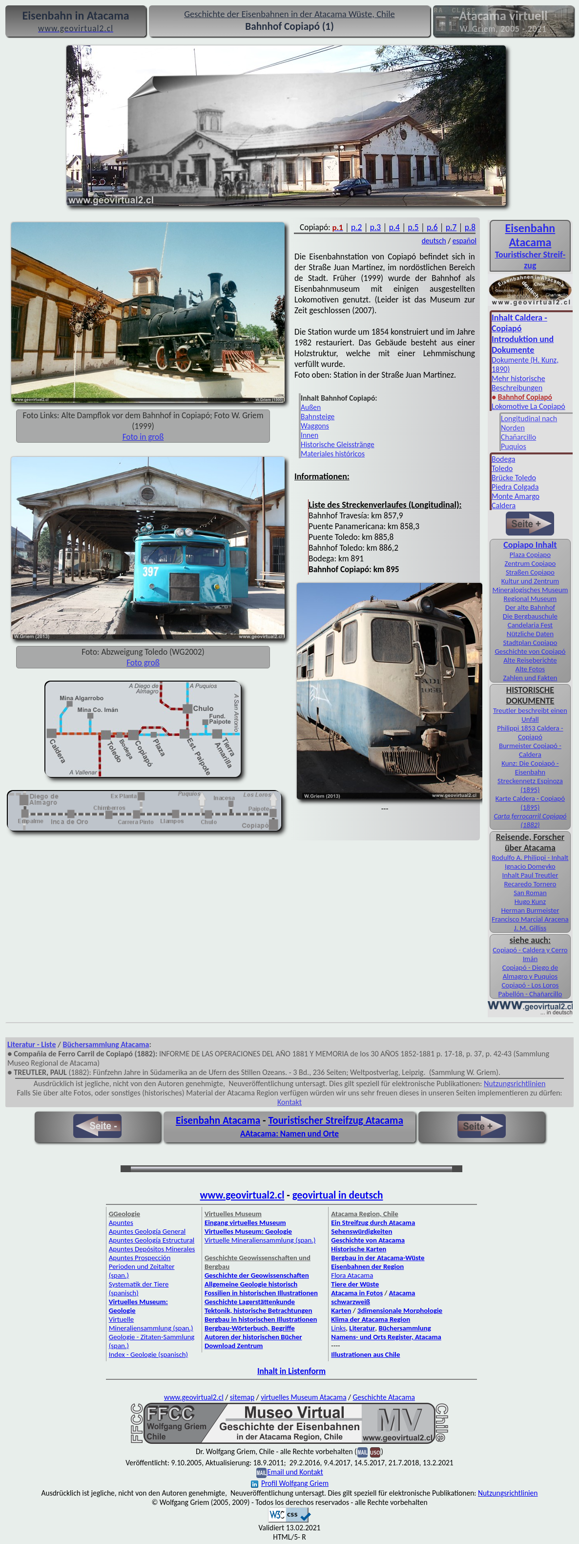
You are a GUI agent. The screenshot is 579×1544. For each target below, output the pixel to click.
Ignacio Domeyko (530, 866)
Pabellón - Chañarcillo (530, 993)
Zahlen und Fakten (530, 677)
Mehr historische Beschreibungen (518, 383)
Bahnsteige (317, 416)
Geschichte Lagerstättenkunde (250, 1301)
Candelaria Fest (530, 625)
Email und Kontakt (295, 1472)
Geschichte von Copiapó (530, 651)
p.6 (432, 227)
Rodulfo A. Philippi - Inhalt (530, 857)
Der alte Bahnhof (530, 607)
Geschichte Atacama (384, 1397)
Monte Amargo (515, 496)
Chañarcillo (518, 437)
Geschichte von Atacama (368, 1240)
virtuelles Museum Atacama (303, 1397)
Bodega (503, 459)
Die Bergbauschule (530, 616)
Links (338, 1328)
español (464, 240)
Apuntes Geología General (147, 1231)
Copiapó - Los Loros (529, 985)
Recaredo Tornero (530, 883)
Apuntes (121, 1222)
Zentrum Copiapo (530, 563)
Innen (309, 435)
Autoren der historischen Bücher (253, 1336)
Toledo (502, 468)
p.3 (375, 227)
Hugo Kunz (530, 901)
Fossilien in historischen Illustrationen (261, 1292)
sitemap (242, 1397)
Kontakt (289, 1102)
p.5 (413, 227)
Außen (311, 407)
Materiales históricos (333, 453)
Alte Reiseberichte (530, 660)
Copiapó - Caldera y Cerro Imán (530, 954)
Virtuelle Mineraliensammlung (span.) (151, 1323)
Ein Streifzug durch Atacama (373, 1222)
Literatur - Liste (31, 1044)
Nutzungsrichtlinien (514, 1083)
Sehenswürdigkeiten (361, 1231)
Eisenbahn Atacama (218, 1120)
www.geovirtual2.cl (242, 1195)
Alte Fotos (530, 669)
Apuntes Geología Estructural (152, 1240)
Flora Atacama (352, 1275)
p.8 (470, 227)
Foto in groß (143, 436)
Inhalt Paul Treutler (530, 875)
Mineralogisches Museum (530, 589)
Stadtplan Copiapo (530, 642)
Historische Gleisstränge (337, 444)
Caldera (504, 505)
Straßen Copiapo (530, 572)
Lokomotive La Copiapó (528, 406)
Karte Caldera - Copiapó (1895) (530, 803)
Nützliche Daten (530, 633)
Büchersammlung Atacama (106, 1044)
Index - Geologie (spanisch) (148, 1354)
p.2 (356, 227)
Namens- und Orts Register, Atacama (386, 1336)
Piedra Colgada (515, 487)
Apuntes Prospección (139, 1257)
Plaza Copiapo (530, 554)
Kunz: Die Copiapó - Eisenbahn (529, 767)
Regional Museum (530, 598)
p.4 (394, 227)
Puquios (513, 446)
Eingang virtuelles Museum (245, 1222)
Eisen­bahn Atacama (530, 235)
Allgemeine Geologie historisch (251, 1284)
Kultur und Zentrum (530, 581)
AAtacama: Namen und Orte (289, 1133)
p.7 (451, 227)
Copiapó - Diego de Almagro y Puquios (530, 972)
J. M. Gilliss (530, 927)
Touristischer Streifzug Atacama (335, 1120)
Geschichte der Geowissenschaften (257, 1275)
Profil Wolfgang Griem (290, 1483)
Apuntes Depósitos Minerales (152, 1248)
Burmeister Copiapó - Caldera (530, 750)
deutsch (434, 240)
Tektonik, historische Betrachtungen (258, 1310)
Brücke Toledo (514, 477)
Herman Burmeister (530, 910)
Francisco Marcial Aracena (530, 919)
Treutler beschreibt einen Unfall (530, 715)
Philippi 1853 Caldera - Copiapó (530, 732)
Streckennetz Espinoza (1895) (530, 785)
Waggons (315, 425)
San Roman (530, 892)
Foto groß (143, 662)
